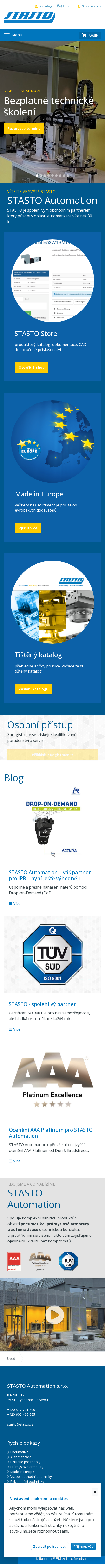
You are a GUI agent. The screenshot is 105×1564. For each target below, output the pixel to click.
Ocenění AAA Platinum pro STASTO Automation (51, 1133)
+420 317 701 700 (21, 1409)
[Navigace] (12, 35)
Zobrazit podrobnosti (49, 1546)
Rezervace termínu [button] (23, 128)
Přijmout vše (83, 1546)
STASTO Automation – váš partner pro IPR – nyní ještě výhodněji (50, 875)
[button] (64, 6)
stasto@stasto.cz (20, 1424)
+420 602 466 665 (21, 1414)
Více (14, 903)
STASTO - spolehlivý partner (42, 1004)
